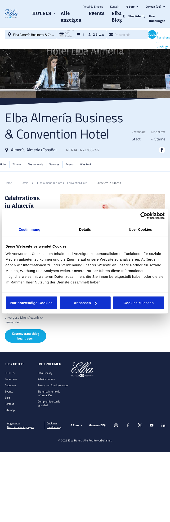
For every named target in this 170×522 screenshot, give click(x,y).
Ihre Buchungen (157, 18)
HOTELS (10, 373)
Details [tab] (85, 229)
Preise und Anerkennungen (53, 385)
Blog (7, 397)
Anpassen (85, 303)
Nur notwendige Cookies (31, 303)
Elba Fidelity (45, 373)
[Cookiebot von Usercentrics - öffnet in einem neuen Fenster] (144, 215)
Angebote (10, 385)
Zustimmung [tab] (29, 229)
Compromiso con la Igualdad (49, 403)
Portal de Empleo (93, 7)
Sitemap (10, 410)
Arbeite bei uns (46, 379)
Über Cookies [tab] (140, 229)
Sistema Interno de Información (49, 393)
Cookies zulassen (139, 303)
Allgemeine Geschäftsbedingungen (20, 425)
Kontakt (114, 7)
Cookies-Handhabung (54, 425)
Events (9, 391)
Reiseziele (11, 379)
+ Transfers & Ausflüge (163, 39)
